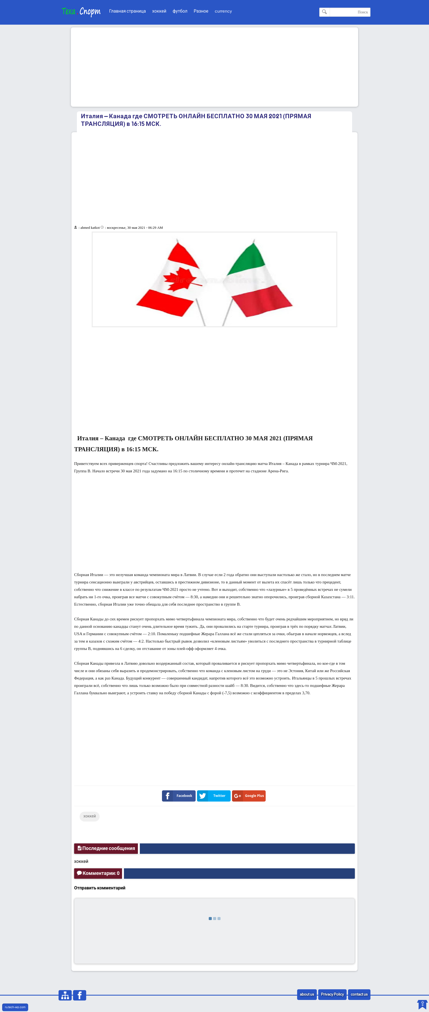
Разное (201, 11)
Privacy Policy (332, 994)
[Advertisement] (214, 67)
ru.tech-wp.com (15, 1007)
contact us (359, 994)
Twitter (212, 796)
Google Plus (249, 796)
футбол (180, 11)
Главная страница (127, 11)
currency (223, 11)
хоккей (159, 11)
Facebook (178, 796)
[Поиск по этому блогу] (344, 12)
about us (307, 994)
